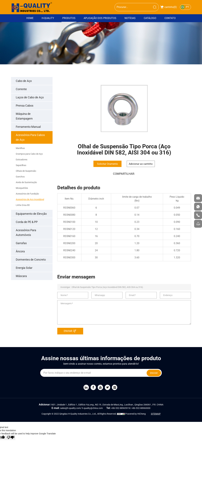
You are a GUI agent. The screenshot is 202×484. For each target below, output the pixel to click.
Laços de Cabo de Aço (30, 97)
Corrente (21, 89)
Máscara (21, 276)
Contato (170, 18)
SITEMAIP (156, 414)
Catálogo (150, 18)
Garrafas (21, 243)
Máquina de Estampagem (24, 116)
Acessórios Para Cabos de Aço (30, 137)
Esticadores (21, 159)
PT (187, 7)
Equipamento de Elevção (31, 213)
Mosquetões (22, 188)
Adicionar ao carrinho (141, 163)
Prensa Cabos (24, 105)
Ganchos (20, 176)
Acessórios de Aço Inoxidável (30, 199)
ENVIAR (71, 331)
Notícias (130, 18)
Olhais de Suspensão (26, 171)
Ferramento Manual (28, 126)
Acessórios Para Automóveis (26, 232)
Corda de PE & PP (27, 222)
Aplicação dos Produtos (100, 18)
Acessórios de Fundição (27, 193)
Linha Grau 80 (23, 205)
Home (29, 18)
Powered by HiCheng (135, 414)
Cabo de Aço (24, 81)
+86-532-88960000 (140, 408)
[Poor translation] (10, 437)
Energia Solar (24, 267)
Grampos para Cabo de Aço (29, 154)
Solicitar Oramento (107, 163)
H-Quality (48, 18)
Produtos (68, 18)
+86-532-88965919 (120, 408)
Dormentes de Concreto (31, 259)
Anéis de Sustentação (26, 182)
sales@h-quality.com (70, 408)
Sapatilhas (21, 165)
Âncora (20, 251)
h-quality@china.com (92, 408)
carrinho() (168, 7)
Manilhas (20, 148)
